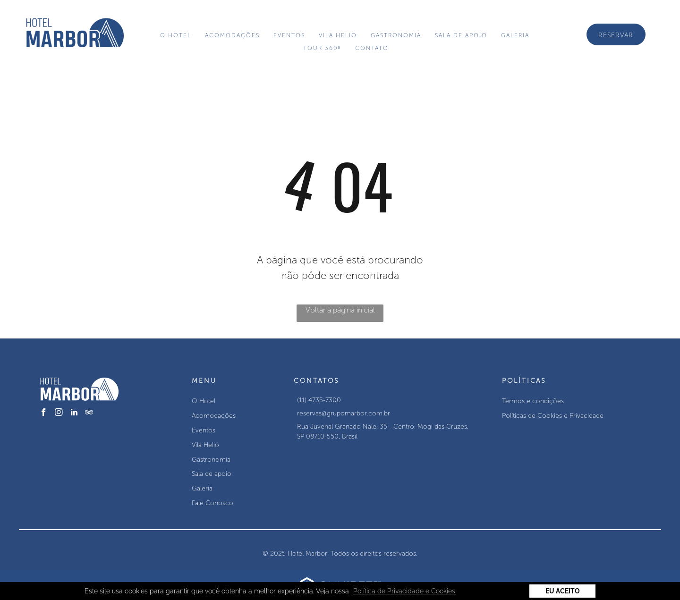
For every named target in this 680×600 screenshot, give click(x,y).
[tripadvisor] (89, 413)
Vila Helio (205, 445)
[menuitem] (176, 35)
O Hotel (203, 401)
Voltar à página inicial (340, 309)
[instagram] (59, 413)
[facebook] (44, 413)
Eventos (203, 430)
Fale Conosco (212, 503)
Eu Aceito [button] (562, 591)
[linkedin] (74, 413)
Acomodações (214, 416)
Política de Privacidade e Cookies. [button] (404, 591)
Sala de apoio (211, 474)
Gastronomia (211, 460)
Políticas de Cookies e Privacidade (553, 416)
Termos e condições (533, 401)
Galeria (202, 488)
